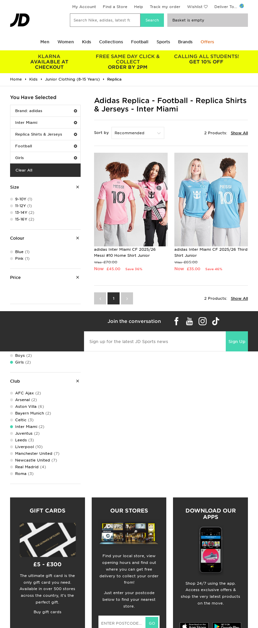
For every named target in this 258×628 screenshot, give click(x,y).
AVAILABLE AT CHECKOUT (49, 62)
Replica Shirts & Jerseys (46, 134)
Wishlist (195, 6)
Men (44, 41)
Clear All (23, 170)
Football (139, 41)
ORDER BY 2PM (128, 62)
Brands (185, 41)
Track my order (165, 6)
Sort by (101, 132)
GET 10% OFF (206, 59)
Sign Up (236, 341)
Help (138, 6)
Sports (163, 41)
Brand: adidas (46, 110)
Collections (111, 41)
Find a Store (115, 6)
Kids (86, 41)
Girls (46, 157)
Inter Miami (46, 122)
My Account (84, 6)
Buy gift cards (47, 612)
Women (65, 41)
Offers (207, 41)
